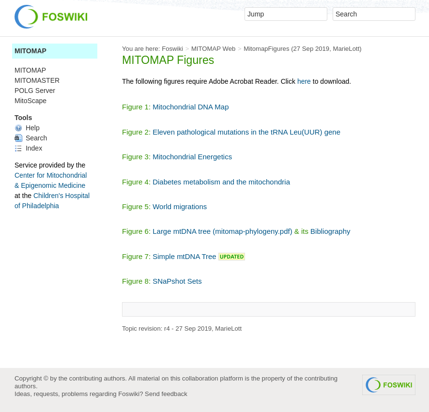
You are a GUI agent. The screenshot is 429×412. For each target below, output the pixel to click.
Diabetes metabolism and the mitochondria (221, 182)
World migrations (180, 206)
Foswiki (172, 48)
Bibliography (330, 231)
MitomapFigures (266, 48)
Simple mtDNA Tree (184, 256)
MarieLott (346, 48)
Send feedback (166, 393)
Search (31, 138)
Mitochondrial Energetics (192, 157)
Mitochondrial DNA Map (191, 107)
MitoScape (30, 101)
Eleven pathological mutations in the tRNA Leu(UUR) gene (246, 132)
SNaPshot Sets (177, 281)
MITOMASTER (37, 80)
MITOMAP (30, 51)
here (304, 81)
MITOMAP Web (213, 48)
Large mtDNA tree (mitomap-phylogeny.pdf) (222, 231)
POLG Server (35, 90)
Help (27, 128)
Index (28, 148)
